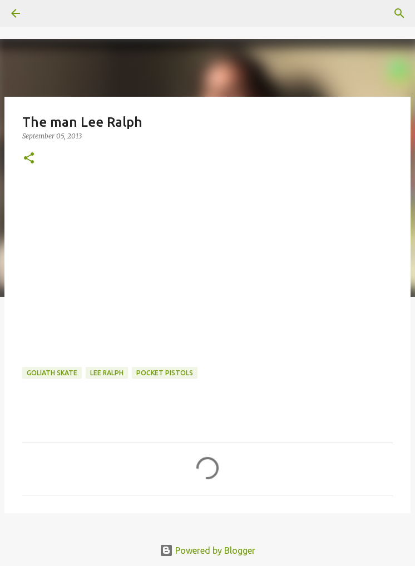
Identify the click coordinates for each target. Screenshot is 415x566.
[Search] (399, 13)
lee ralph (106, 372)
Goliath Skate (52, 372)
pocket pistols (164, 372)
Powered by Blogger (207, 550)
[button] (29, 158)
